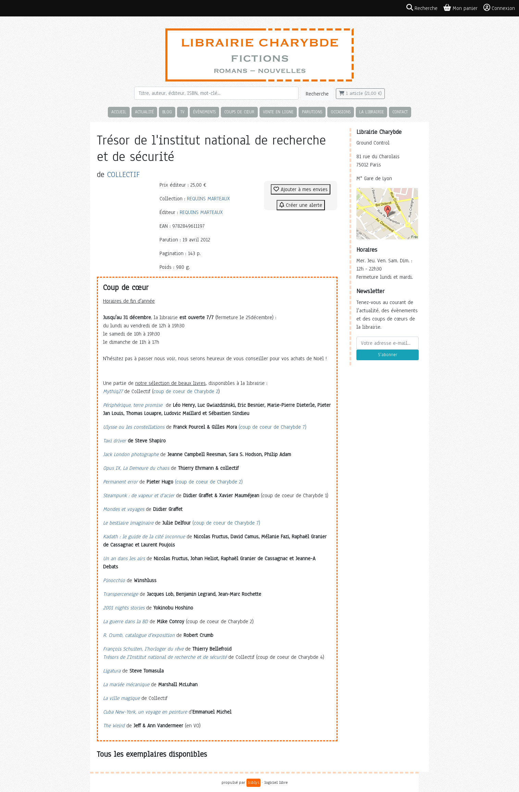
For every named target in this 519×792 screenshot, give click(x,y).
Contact (400, 112)
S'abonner (387, 355)
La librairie (371, 112)
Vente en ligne (278, 112)
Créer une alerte (300, 205)
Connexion (499, 8)
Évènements (204, 112)
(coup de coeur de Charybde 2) (209, 481)
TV (182, 112)
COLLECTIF (123, 174)
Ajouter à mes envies (301, 189)
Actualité (144, 112)
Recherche (317, 93)
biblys (253, 782)
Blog (167, 112)
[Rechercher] (216, 93)
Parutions (312, 112)
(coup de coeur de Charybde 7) (272, 427)
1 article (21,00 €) (360, 93)
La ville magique (121, 698)
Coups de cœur (239, 112)
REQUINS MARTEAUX (208, 198)
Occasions (341, 112)
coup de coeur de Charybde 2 (185, 391)
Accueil (118, 112)
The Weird (114, 725)
